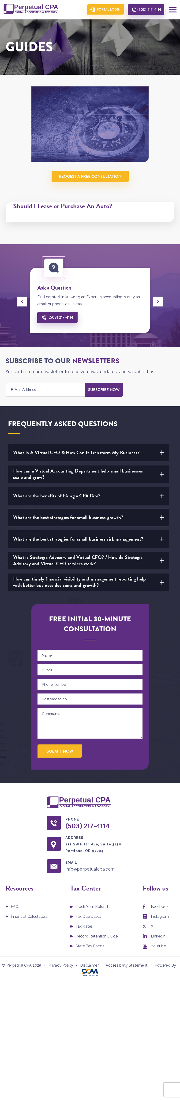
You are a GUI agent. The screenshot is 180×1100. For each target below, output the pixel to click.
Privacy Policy (61, 965)
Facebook (160, 906)
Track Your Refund (91, 906)
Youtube (158, 946)
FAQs (16, 906)
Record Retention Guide (96, 936)
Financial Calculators (29, 916)
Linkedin (158, 936)
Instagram (160, 916)
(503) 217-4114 (149, 9)
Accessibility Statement (127, 965)
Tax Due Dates (88, 916)
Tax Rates (84, 926)
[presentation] (22, 301)
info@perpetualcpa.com (89, 869)
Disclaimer (89, 965)
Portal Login (109, 9)
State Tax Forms (89, 946)
